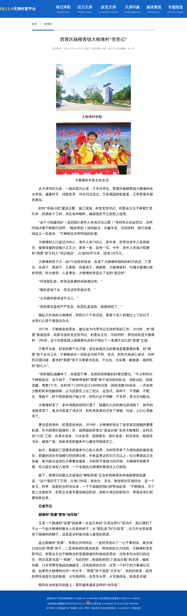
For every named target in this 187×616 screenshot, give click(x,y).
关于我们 (50, 608)
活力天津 (84, 7)
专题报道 (175, 7)
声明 (87, 608)
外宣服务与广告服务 (67, 608)
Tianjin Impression (132, 12)
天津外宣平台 (24, 9)
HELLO (6, 9)
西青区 (48, 24)
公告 (81, 608)
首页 (34, 24)
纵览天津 (108, 7)
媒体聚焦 (153, 7)
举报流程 (136, 608)
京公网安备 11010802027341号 (103, 602)
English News (63, 12)
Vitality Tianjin (84, 12)
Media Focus (154, 12)
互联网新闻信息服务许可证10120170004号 (119, 598)
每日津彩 (63, 7)
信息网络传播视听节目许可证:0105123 (66, 603)
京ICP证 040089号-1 (130, 603)
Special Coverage (175, 12)
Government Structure (109, 12)
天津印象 (132, 7)
